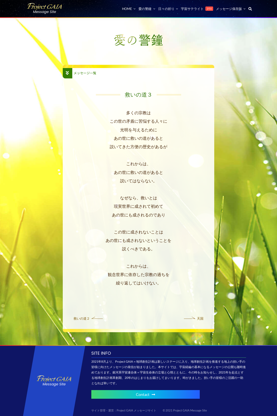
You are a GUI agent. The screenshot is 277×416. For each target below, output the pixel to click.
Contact (145, 394)
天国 (200, 318)
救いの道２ (82, 318)
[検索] (250, 8)
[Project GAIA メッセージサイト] (44, 4)
